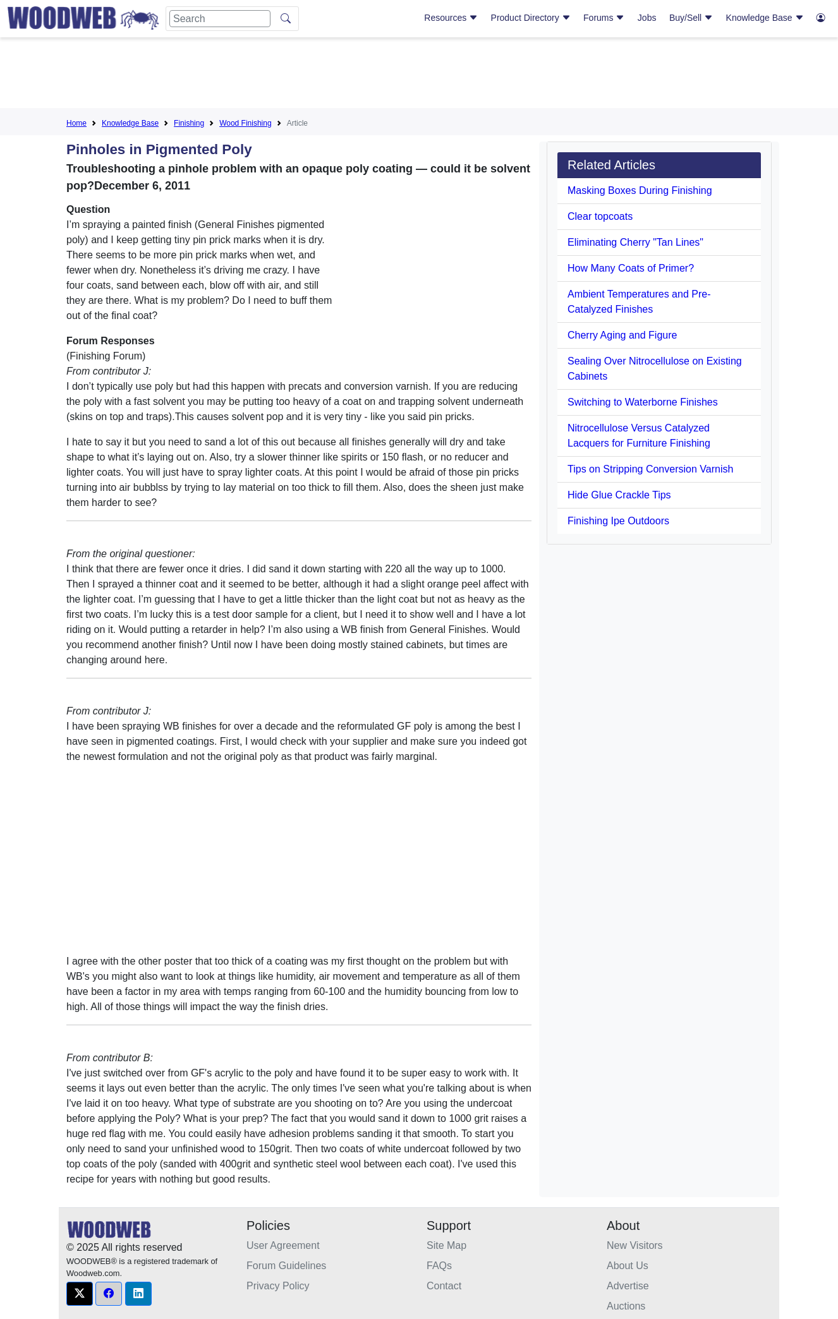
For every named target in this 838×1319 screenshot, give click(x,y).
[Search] (219, 18)
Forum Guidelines (286, 1265)
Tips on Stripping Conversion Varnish (650, 469)
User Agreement (283, 1245)
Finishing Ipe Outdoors (618, 520)
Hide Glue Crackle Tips (619, 495)
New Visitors (635, 1245)
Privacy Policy (278, 1285)
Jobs (647, 18)
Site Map (446, 1245)
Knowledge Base (765, 18)
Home (76, 123)
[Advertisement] (419, 75)
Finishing (189, 123)
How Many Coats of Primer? (631, 268)
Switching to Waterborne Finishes (643, 402)
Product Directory (531, 18)
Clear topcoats (600, 216)
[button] (79, 1294)
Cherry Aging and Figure (622, 335)
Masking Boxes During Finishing (640, 190)
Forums (603, 18)
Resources (451, 18)
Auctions (626, 1306)
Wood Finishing (245, 123)
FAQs (439, 1265)
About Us (627, 1265)
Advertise (628, 1285)
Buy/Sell (691, 18)
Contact (444, 1285)
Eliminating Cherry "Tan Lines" (635, 242)
